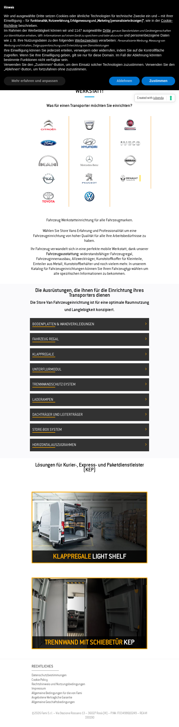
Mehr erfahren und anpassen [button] (35, 81)
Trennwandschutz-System (89, 384)
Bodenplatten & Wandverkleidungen (89, 324)
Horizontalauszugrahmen (89, 445)
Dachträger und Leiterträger (89, 414)
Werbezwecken (86, 40)
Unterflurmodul (89, 369)
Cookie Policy (40, 680)
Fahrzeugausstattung (62, 254)
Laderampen (89, 399)
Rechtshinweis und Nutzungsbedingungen (58, 684)
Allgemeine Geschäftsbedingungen (53, 702)
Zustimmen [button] (158, 81)
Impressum (39, 688)
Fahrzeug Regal (89, 339)
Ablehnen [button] (124, 81)
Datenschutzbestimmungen (49, 675)
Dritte (107, 30)
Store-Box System (89, 429)
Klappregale (89, 354)
